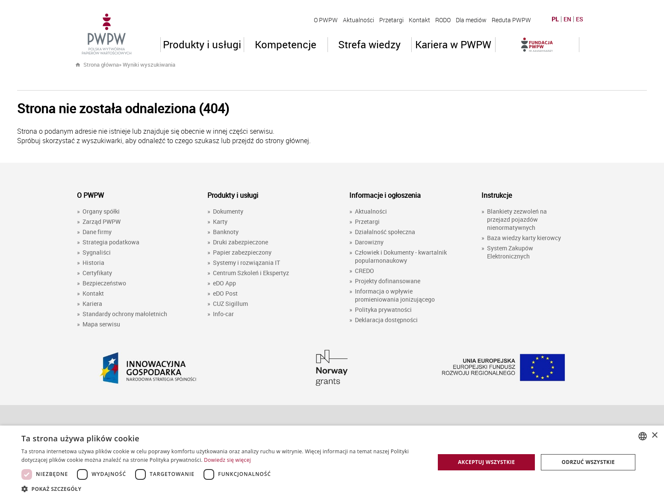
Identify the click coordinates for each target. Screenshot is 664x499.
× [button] (654, 435)
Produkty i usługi (202, 44)
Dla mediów (471, 20)
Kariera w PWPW (453, 44)
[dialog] (332, 462)
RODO (443, 20)
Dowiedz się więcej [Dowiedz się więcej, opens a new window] (227, 460)
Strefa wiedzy (369, 44)
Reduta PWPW (511, 20)
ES (579, 19)
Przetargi (391, 20)
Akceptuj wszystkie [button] (486, 462)
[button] (221, 488)
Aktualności (358, 20)
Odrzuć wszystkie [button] (587, 462)
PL (555, 19)
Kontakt (419, 20)
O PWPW (326, 20)
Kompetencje (285, 44)
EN (567, 19)
